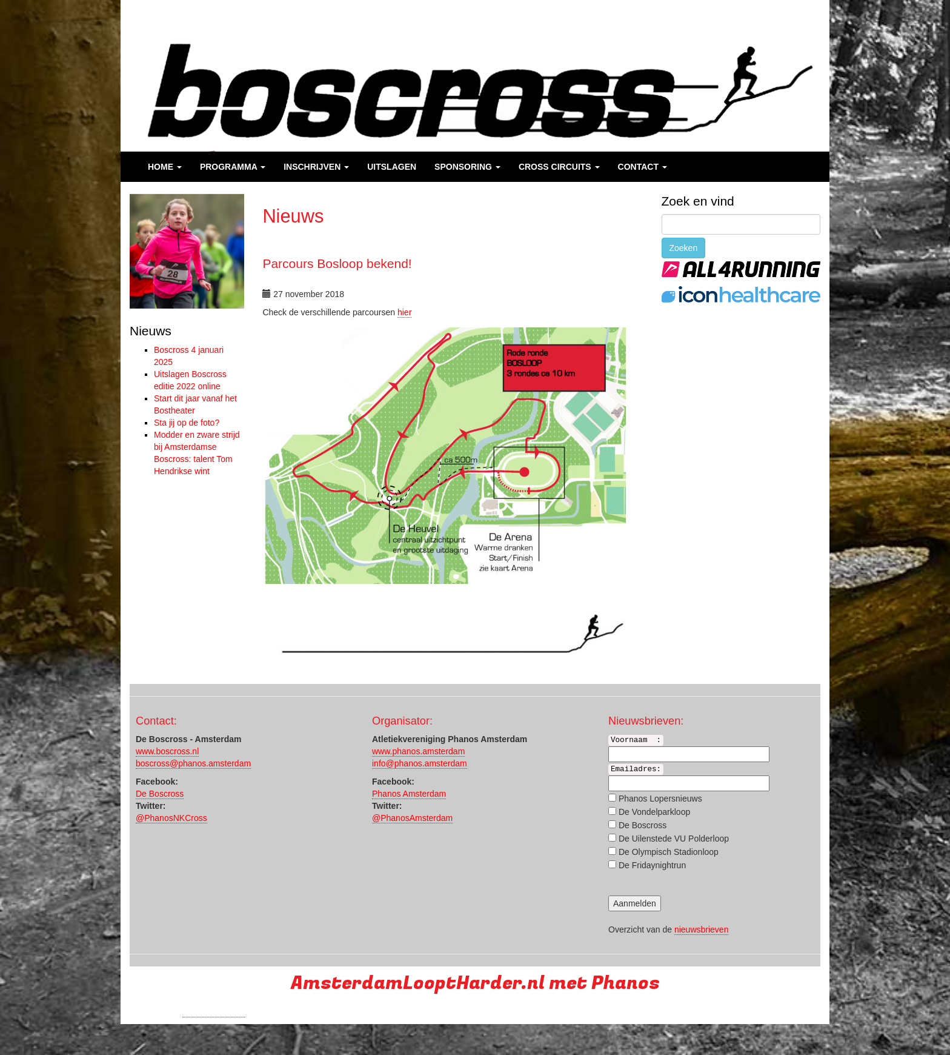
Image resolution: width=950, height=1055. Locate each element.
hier (404, 312)
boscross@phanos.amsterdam (193, 763)
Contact (642, 167)
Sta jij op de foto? (186, 422)
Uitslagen (391, 167)
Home (165, 167)
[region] (187, 251)
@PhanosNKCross (171, 818)
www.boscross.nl (167, 751)
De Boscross (160, 794)
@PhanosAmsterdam (412, 818)
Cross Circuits (559, 167)
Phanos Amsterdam (409, 794)
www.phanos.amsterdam (418, 751)
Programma (232, 167)
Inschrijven (316, 167)
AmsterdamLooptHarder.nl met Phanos (475, 983)
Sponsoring (467, 167)
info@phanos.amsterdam (419, 763)
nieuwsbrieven (701, 929)
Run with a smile (213, 1012)
